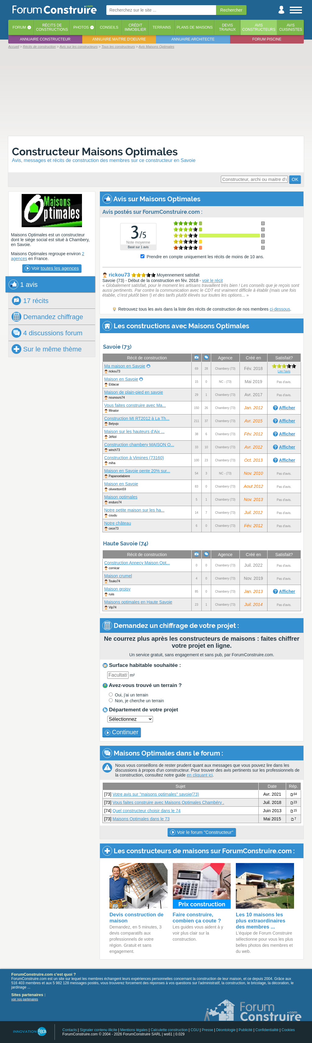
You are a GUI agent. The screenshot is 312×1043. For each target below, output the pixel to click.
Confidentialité (266, 1030)
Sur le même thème (47, 349)
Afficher (287, 407)
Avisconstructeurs (258, 27)
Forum (19, 27)
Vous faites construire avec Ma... (135, 405)
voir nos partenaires (24, 999)
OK (295, 179)
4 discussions (47, 333)
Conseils (109, 27)
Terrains (161, 27)
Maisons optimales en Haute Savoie (138, 602)
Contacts (69, 1030)
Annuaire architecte (193, 39)
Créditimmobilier (135, 27)
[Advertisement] (156, 92)
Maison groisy (117, 589)
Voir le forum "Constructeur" (201, 832)
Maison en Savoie (121, 379)
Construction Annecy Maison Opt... (137, 562)
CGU (195, 1030)
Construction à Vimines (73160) (134, 457)
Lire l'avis (284, 371)
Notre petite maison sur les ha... (134, 510)
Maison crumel (118, 575)
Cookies (288, 1030)
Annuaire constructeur (45, 39)
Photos (81, 27)
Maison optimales (120, 497)
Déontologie (226, 1030)
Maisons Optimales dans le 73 (141, 818)
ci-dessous (280, 309)
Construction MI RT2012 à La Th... (136, 418)
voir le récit (212, 280)
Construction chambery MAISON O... (139, 444)
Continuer (121, 732)
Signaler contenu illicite (98, 1030)
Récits (52, 27)
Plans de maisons (195, 27)
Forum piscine (266, 39)
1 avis (23, 284)
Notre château (117, 523)
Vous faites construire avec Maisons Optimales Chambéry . (168, 802)
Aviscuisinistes (290, 27)
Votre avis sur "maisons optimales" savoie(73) (155, 794)
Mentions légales (134, 1030)
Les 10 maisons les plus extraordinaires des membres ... (260, 921)
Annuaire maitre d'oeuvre (119, 39)
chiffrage (47, 317)
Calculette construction (169, 1030)
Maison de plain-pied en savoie (133, 392)
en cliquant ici (200, 775)
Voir (52, 268)
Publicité (245, 1030)
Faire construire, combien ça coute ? (197, 918)
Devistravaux (227, 27)
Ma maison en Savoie (124, 366)
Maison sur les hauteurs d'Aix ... (134, 431)
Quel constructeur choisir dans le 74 (146, 810)
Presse (207, 1030)
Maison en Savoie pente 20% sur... (137, 470)
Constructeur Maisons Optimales (95, 151)
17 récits (30, 300)
